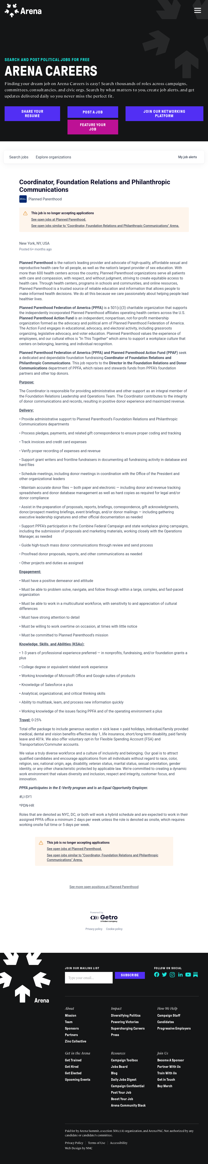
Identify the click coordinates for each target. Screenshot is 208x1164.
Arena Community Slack (128, 1105)
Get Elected (73, 1073)
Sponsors (72, 1028)
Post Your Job (121, 1092)
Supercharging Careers (128, 1028)
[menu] (197, 10)
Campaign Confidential (127, 1086)
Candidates (165, 1022)
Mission (70, 1015)
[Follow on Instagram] (172, 974)
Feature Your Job (93, 127)
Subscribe (130, 975)
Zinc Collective (75, 1041)
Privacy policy (93, 929)
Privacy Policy (74, 1143)
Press (115, 1035)
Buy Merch (164, 1086)
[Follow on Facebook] (157, 974)
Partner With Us (169, 1067)
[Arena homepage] (23, 10)
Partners (71, 1035)
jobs (18, 157)
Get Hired (72, 1067)
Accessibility (118, 1143)
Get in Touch (166, 1079)
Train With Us (167, 1073)
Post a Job (93, 112)
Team (69, 1022)
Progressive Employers (174, 1028)
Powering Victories (125, 1022)
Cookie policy (114, 929)
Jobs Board (119, 1067)
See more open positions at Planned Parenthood (104, 887)
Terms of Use (96, 1143)
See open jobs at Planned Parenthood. (58, 219)
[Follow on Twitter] (164, 974)
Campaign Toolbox (124, 1060)
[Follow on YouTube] (188, 974)
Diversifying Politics (126, 1015)
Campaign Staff (168, 1015)
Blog (114, 1073)
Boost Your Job (122, 1099)
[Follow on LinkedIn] (180, 974)
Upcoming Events (77, 1079)
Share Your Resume (32, 113)
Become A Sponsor (170, 1060)
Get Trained (73, 1060)
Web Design (73, 1148)
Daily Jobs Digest (123, 1079)
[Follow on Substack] (196, 974)
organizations (53, 157)
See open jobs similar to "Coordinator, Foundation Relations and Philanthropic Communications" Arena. (105, 226)
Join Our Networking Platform (164, 113)
